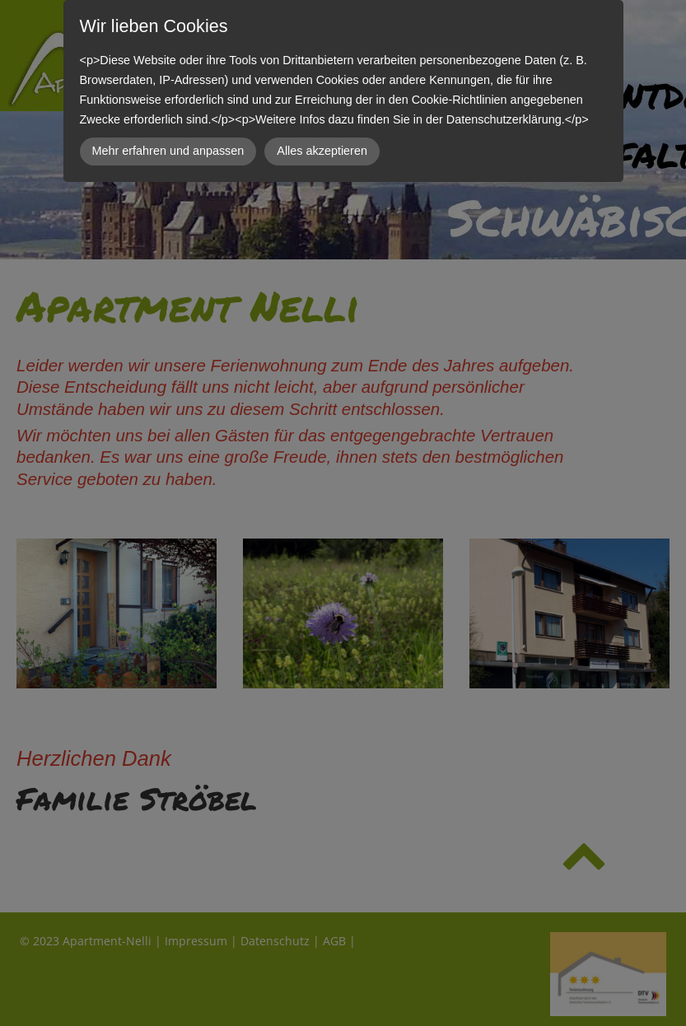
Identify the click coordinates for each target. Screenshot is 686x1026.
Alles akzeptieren (322, 150)
